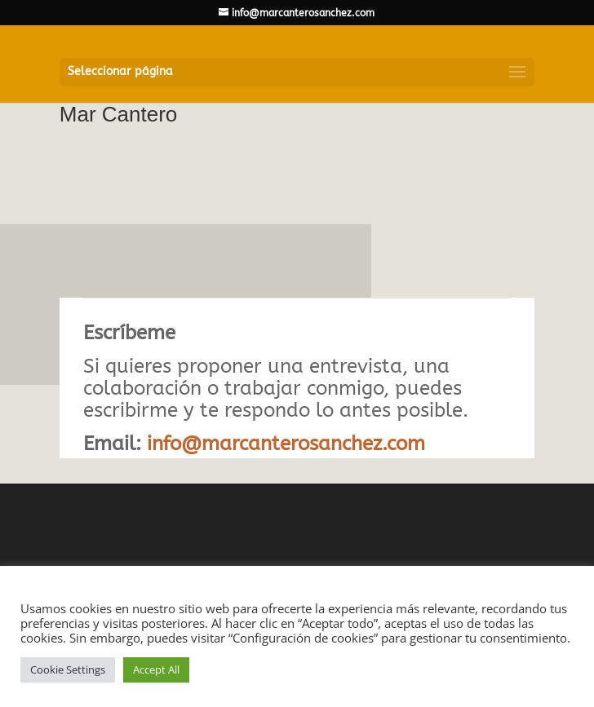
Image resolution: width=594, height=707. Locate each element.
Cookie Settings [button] (67, 669)
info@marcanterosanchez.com (286, 443)
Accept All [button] (156, 669)
